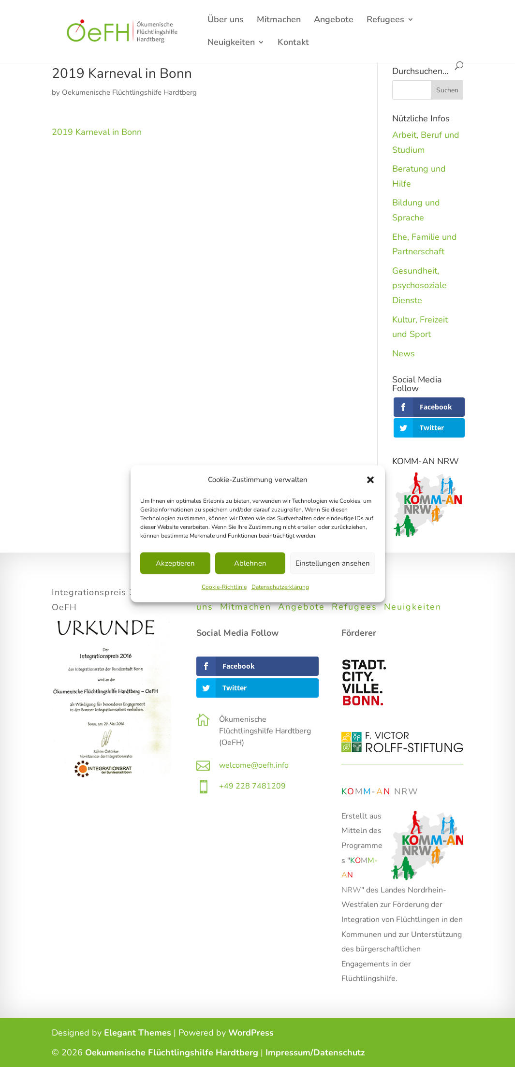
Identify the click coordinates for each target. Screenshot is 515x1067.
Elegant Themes (137, 1032)
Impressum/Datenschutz (315, 1052)
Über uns (225, 20)
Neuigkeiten (231, 43)
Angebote (333, 20)
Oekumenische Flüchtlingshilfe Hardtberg (129, 92)
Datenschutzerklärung (280, 587)
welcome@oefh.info (254, 765)
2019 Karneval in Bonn (97, 132)
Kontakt (293, 43)
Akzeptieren (175, 563)
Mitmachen (279, 20)
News (403, 353)
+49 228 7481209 (252, 786)
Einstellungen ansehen (332, 563)
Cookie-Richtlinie (224, 587)
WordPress (251, 1032)
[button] (370, 479)
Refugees (385, 20)
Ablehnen (250, 563)
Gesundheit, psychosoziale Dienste (419, 285)
